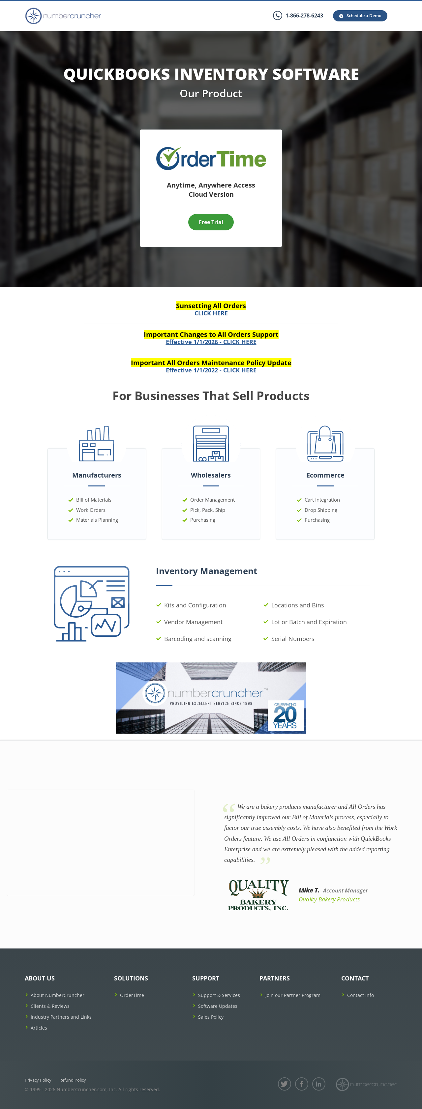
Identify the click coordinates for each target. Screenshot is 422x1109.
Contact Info (360, 995)
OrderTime (132, 995)
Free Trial (211, 222)
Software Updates (217, 1006)
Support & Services (219, 995)
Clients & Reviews (50, 1006)
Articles (39, 1028)
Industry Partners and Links (61, 1017)
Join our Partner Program (292, 995)
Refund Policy (72, 1080)
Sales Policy (211, 1017)
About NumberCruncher (57, 995)
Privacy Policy (38, 1080)
